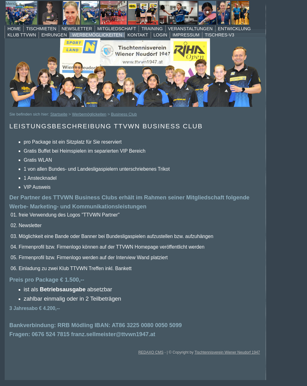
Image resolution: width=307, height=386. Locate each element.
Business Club (124, 114)
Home (14, 28)
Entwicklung (234, 28)
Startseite (59, 114)
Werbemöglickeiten (97, 34)
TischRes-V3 (219, 34)
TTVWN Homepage (127, 12)
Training (152, 28)
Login (161, 34)
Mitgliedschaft (116, 28)
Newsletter (77, 28)
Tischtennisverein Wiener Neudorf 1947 (227, 352)
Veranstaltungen (190, 28)
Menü (11, 3)
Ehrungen (54, 34)
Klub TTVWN (21, 34)
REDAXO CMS (150, 352)
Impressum (186, 34)
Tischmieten (41, 28)
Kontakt (137, 34)
